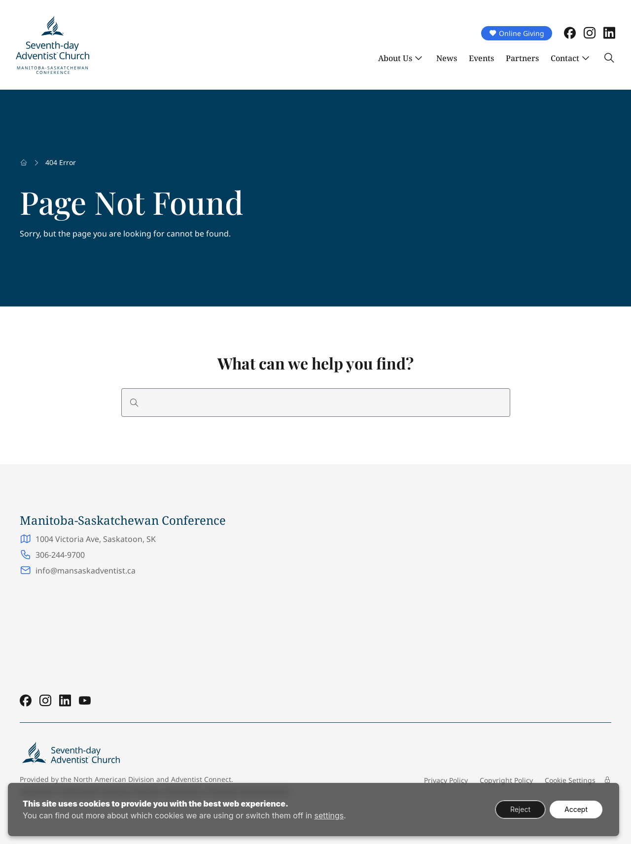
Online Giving (516, 33)
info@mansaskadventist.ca (85, 570)
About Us (395, 58)
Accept (576, 809)
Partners (522, 58)
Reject (520, 809)
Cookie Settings (570, 780)
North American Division (113, 779)
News (446, 58)
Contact (565, 58)
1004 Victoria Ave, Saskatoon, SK (96, 539)
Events (481, 58)
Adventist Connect (201, 779)
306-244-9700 (60, 554)
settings (329, 815)
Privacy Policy (446, 780)
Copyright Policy (506, 780)
